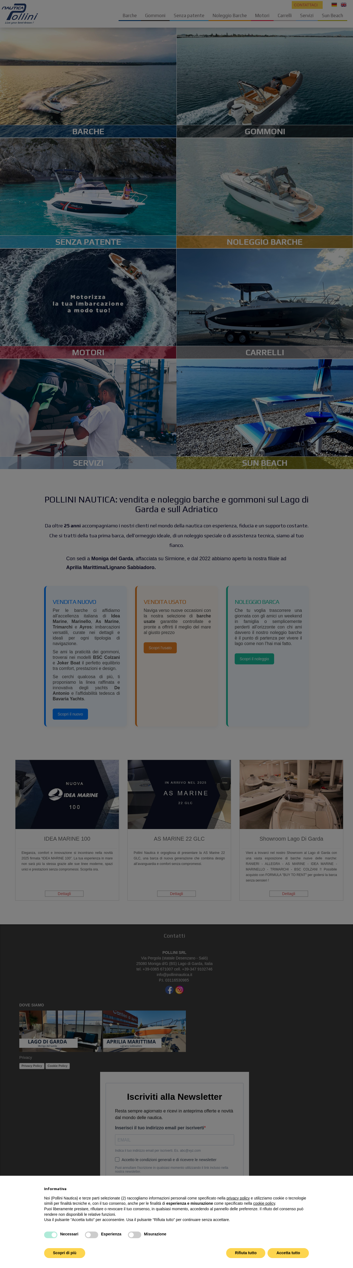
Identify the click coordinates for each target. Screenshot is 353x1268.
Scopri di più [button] (64, 1253)
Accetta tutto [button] (288, 1253)
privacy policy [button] (238, 1198)
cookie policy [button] (264, 1203)
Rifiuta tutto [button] (246, 1253)
